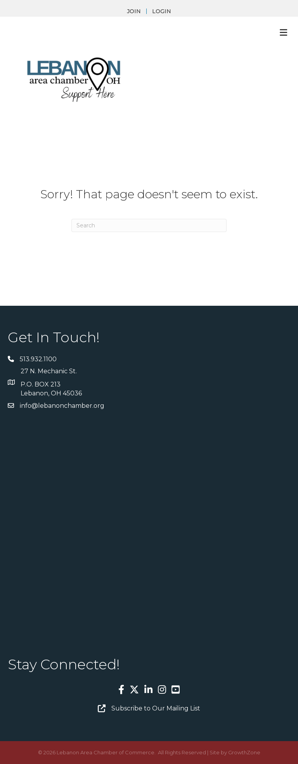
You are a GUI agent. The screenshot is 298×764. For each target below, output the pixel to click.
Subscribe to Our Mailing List (155, 708)
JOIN (134, 11)
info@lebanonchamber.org (62, 405)
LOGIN (161, 11)
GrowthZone (244, 752)
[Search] (149, 225)
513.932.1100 (38, 359)
